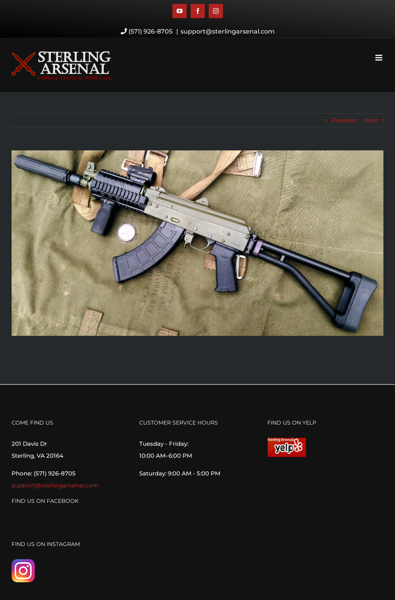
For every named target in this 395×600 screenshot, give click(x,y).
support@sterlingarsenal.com (228, 31)
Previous (344, 120)
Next (371, 120)
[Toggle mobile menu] (379, 58)
